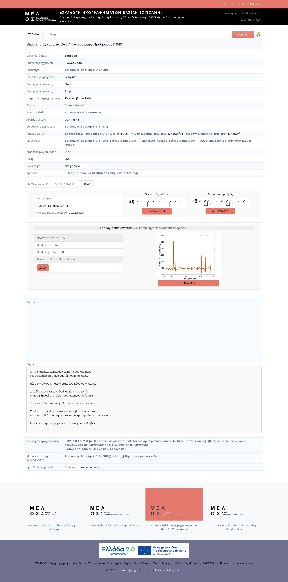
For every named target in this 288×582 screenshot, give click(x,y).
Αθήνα (69, 91)
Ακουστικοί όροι (251, 20)
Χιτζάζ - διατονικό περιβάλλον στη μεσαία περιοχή (101, 173)
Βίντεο (30, 302)
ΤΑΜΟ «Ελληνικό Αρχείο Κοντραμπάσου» (114, 525)
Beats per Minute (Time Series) (56, 259)
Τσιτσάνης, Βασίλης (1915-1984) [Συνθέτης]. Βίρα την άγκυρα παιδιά (112, 456)
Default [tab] (34, 34)
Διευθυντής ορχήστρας (40, 126)
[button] (186, 228)
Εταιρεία (31, 105)
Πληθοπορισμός (251, 13)
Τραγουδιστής (35, 133)
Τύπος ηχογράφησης (39, 84)
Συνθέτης (32, 70)
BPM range (44, 252)
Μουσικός (32, 140)
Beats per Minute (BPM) (51, 238)
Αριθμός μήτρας (36, 119)
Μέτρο (41, 198)
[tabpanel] (144, 243)
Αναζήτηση (231, 13)
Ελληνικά (256, 4)
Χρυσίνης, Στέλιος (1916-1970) (221, 140)
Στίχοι (30, 364)
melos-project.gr (127, 570)
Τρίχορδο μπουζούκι (124, 140)
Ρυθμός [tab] (85, 184)
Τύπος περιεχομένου (39, 63)
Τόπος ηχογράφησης (39, 91)
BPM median (45, 245)
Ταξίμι (30, 159)
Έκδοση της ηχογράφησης (42, 441)
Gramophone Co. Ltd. (79, 105)
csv (42, 267)
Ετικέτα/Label (34, 112)
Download (157, 211)
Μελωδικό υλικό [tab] (38, 184)
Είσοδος (226, 4)
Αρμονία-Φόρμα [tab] (65, 184)
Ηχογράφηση (243, 34)
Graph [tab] (52, 34)
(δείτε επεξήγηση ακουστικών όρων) (160, 228)
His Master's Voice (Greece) (83, 112)
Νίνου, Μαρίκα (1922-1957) (149, 133)
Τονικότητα (33, 166)
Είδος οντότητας (36, 55)
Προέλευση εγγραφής (40, 467)
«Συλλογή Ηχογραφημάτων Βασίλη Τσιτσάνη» (111, 12)
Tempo (41, 205)
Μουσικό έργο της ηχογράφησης (37, 458)
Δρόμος (31, 173)
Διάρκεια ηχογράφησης (41, 152)
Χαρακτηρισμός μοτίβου (52, 212)
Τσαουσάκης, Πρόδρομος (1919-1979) (90, 133)
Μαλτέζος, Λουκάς (154, 140)
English (243, 4)
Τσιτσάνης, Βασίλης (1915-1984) (86, 70)
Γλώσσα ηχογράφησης (40, 77)
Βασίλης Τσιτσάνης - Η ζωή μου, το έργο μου (95, 449)
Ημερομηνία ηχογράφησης (43, 98)
